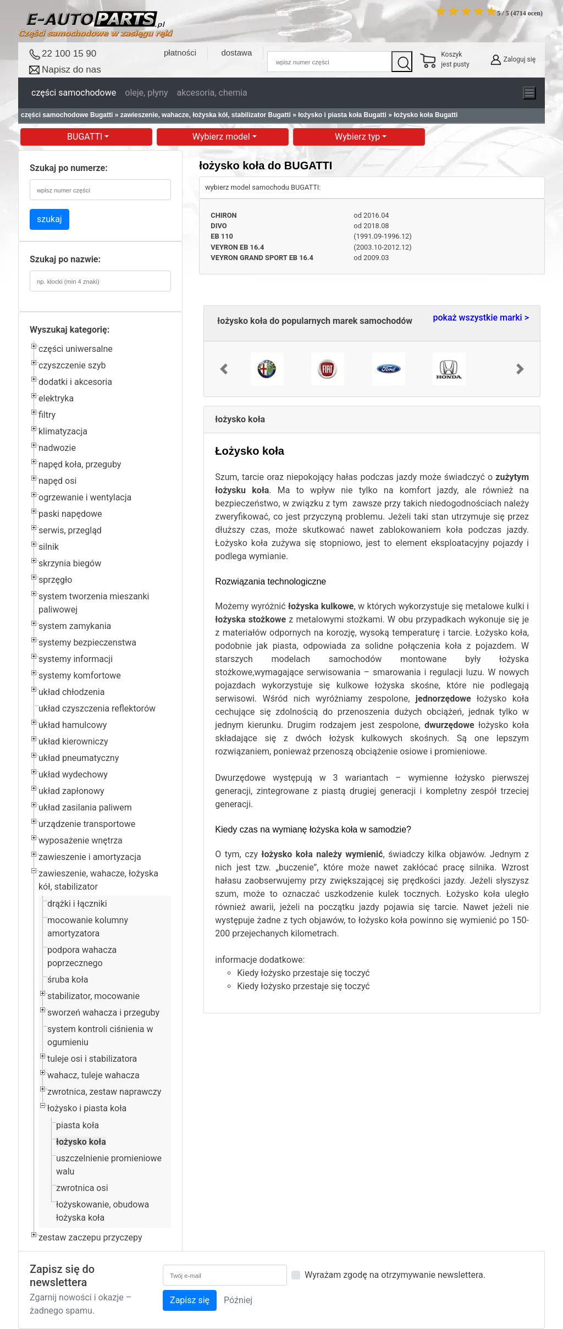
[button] (223, 368)
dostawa (236, 52)
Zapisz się (189, 1300)
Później (238, 1300)
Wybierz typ (358, 136)
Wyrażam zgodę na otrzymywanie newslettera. (395, 1275)
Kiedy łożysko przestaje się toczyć (303, 973)
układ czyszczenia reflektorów (97, 708)
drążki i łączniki (77, 903)
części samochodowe (73, 92)
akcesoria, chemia (211, 92)
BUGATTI (85, 136)
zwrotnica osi (82, 1188)
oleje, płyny (146, 92)
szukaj (49, 219)
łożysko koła (81, 1142)
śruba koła (67, 979)
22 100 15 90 (69, 53)
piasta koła (77, 1125)
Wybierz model (222, 136)
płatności (180, 52)
